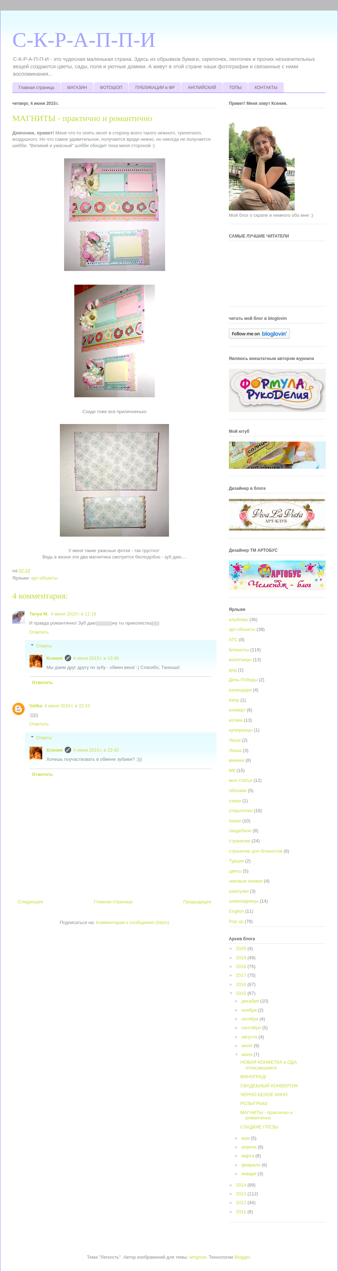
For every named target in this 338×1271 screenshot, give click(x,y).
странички (239, 840)
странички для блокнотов (255, 851)
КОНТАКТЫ (266, 87)
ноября (250, 1010)
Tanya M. (39, 613)
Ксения (54, 658)
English (236, 911)
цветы (235, 871)
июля (248, 1045)
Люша (235, 750)
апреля (250, 1147)
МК (232, 770)
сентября (252, 1027)
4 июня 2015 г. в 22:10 (67, 705)
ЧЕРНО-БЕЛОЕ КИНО (263, 1094)
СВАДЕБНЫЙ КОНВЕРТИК (269, 1085)
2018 (242, 966)
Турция (236, 861)
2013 (242, 1193)
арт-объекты (44, 578)
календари (240, 690)
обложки (238, 790)
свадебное (240, 830)
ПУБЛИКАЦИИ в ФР (155, 87)
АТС (233, 639)
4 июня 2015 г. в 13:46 (96, 658)
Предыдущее (197, 901)
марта (249, 1155)
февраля (252, 1165)
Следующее (30, 901)
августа (250, 1036)
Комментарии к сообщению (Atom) (132, 922)
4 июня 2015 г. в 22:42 (96, 750)
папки (235, 820)
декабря (251, 1001)
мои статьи (240, 780)
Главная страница (36, 87)
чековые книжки (246, 881)
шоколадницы (243, 901)
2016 (242, 984)
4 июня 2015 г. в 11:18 (73, 613)
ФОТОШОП (111, 87)
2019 (242, 957)
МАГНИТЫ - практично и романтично (266, 1115)
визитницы (240, 659)
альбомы (238, 619)
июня (248, 1054)
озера (235, 800)
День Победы (243, 679)
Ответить (39, 632)
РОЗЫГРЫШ (253, 1103)
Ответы (44, 646)
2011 (242, 1211)
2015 (242, 993)
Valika (35, 705)
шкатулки (239, 891)
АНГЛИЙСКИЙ (202, 87)
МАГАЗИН (77, 87)
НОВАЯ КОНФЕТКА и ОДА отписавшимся (268, 1065)
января (250, 1173)
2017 (242, 975)
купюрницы (241, 730)
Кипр (234, 700)
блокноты (239, 649)
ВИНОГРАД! (253, 1076)
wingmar (197, 1257)
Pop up (236, 921)
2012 (242, 1202)
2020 (242, 948)
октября (250, 1019)
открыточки (241, 810)
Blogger (242, 1257)
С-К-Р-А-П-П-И (84, 39)
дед (233, 669)
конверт (237, 710)
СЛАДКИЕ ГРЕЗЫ (259, 1127)
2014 (242, 1185)
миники (236, 760)
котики (236, 720)
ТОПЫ (235, 87)
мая (246, 1138)
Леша (234, 740)
